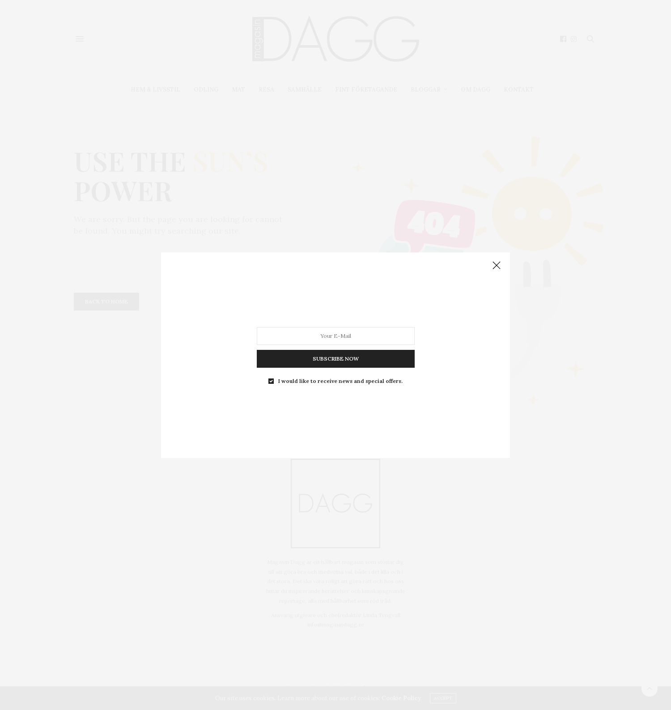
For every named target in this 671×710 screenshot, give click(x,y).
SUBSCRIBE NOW (336, 358)
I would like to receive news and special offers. (340, 380)
